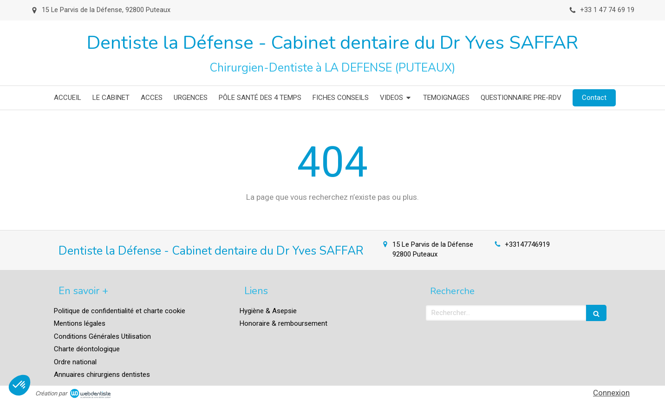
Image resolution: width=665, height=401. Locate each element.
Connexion (611, 392)
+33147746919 (527, 244)
